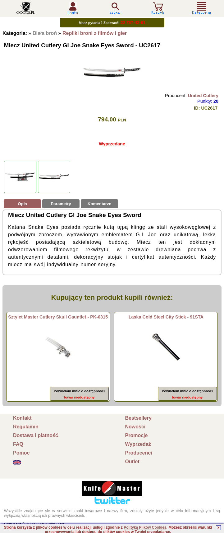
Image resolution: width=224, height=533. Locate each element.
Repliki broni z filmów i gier (94, 33)
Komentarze (99, 203)
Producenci (138, 452)
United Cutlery (203, 95)
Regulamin (26, 426)
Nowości (135, 426)
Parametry (61, 203)
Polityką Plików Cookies (145, 527)
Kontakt (22, 418)
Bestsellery (138, 418)
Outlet (132, 461)
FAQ (18, 444)
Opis (22, 203)
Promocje (136, 435)
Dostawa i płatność (35, 435)
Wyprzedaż (138, 444)
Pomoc (21, 452)
